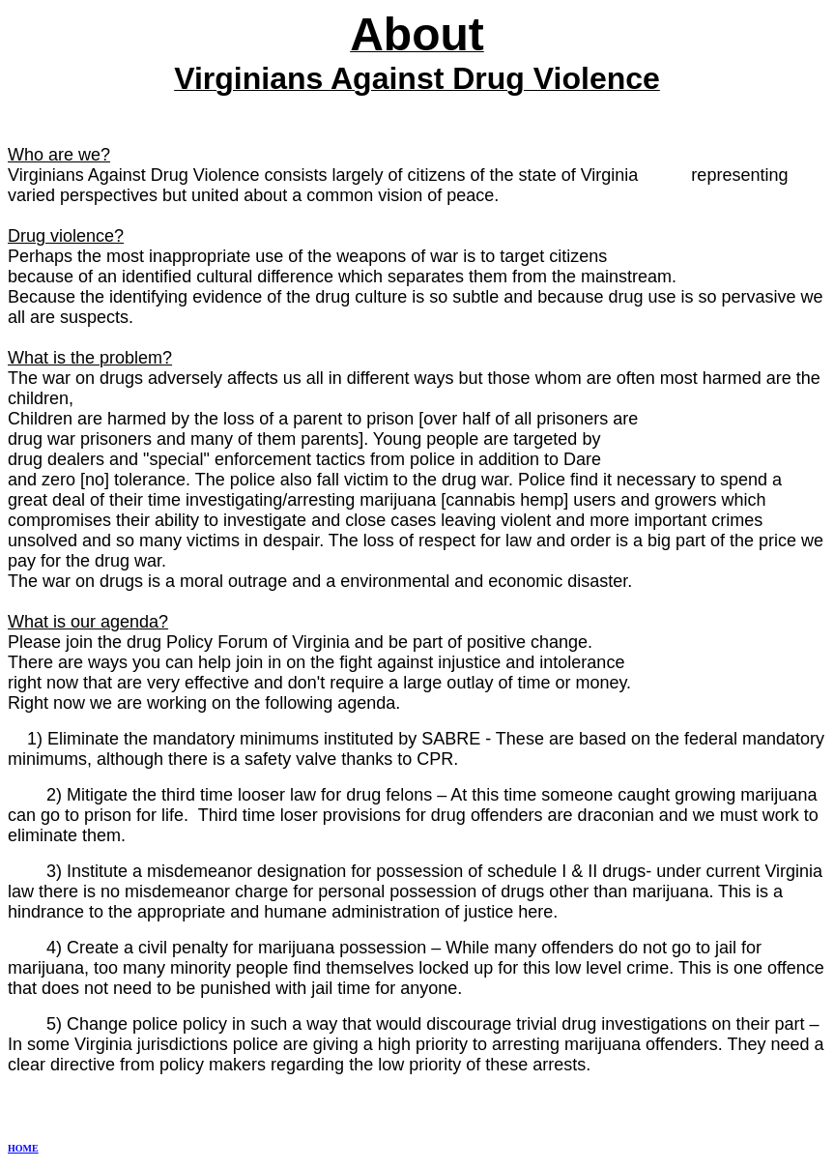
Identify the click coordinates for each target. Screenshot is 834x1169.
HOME (23, 1148)
